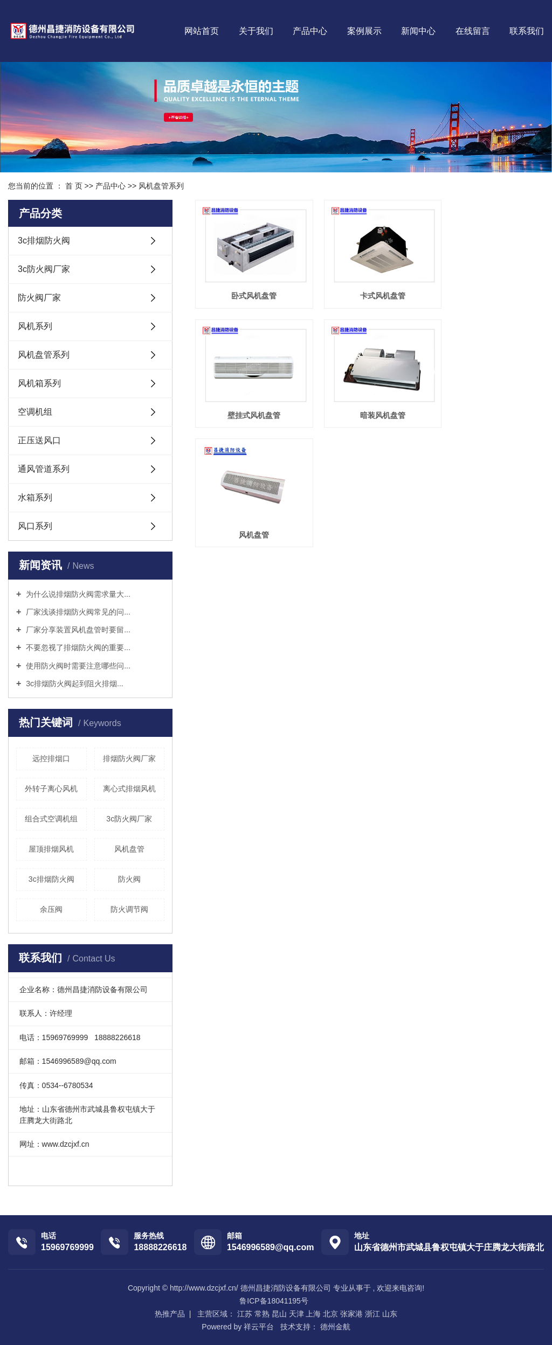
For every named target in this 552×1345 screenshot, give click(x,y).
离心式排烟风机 (129, 788)
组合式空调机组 (51, 818)
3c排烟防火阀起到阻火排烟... (73, 683)
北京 (330, 1313)
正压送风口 (39, 440)
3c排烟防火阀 (44, 240)
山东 (389, 1313)
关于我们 (256, 31)
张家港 (351, 1313)
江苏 (244, 1313)
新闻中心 (418, 31)
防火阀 (129, 879)
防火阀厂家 (39, 297)
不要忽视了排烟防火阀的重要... (77, 647)
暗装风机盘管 (249, 402)
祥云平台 (259, 1326)
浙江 (372, 1313)
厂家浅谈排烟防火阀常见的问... (77, 612)
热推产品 (170, 1313)
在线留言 (473, 31)
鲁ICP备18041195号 (273, 1301)
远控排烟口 (51, 758)
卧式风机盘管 (249, 289)
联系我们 (526, 31)
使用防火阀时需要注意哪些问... (77, 665)
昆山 (279, 1313)
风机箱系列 (39, 383)
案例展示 (364, 31)
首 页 (73, 186)
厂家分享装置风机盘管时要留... (77, 629)
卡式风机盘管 (369, 289)
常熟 (262, 1313)
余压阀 (51, 909)
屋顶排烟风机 (51, 849)
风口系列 (35, 526)
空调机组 (35, 411)
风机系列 (35, 326)
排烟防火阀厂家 (129, 758)
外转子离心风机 (51, 788)
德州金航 (334, 1326)
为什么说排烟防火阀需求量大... (77, 594)
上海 (313, 1313)
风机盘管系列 (161, 186)
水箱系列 (35, 497)
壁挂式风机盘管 (489, 289)
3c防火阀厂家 (44, 269)
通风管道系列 (44, 468)
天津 (296, 1313)
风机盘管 (129, 849)
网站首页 (201, 31)
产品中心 (310, 31)
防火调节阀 (129, 909)
